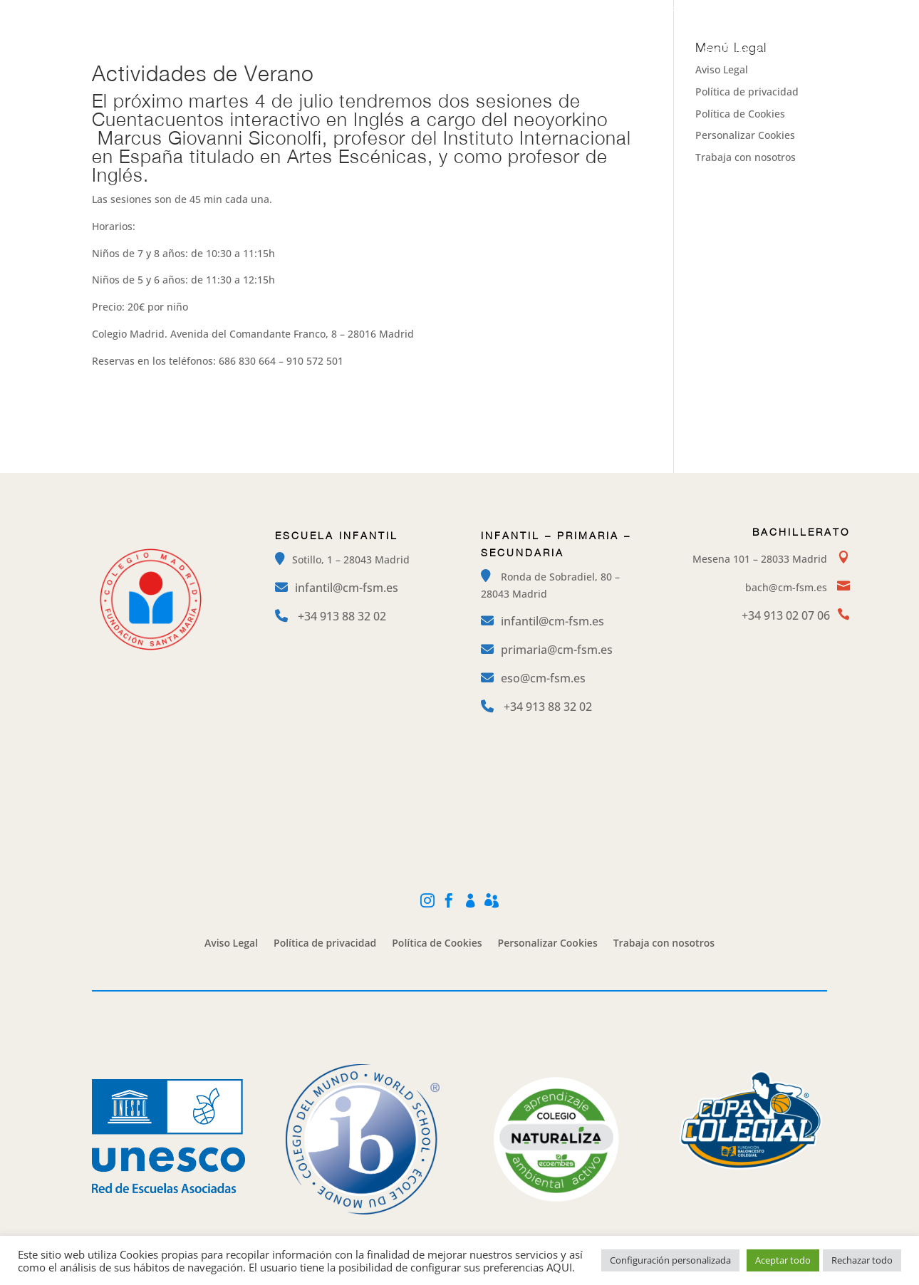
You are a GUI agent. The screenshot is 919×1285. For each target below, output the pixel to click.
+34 (342, 616)
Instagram (619, 11)
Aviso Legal (231, 944)
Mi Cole (756, 11)
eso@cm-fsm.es (543, 678)
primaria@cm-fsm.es (557, 649)
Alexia (814, 11)
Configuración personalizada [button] (670, 1260)
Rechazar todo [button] (862, 1260)
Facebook (690, 11)
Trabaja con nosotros (745, 157)
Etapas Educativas (453, 50)
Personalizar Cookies (745, 135)
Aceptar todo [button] (783, 1260)
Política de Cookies (740, 113)
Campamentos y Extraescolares (601, 50)
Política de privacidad (747, 91)
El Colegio (357, 50)
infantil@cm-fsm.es (346, 587)
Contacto (797, 50)
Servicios (727, 50)
